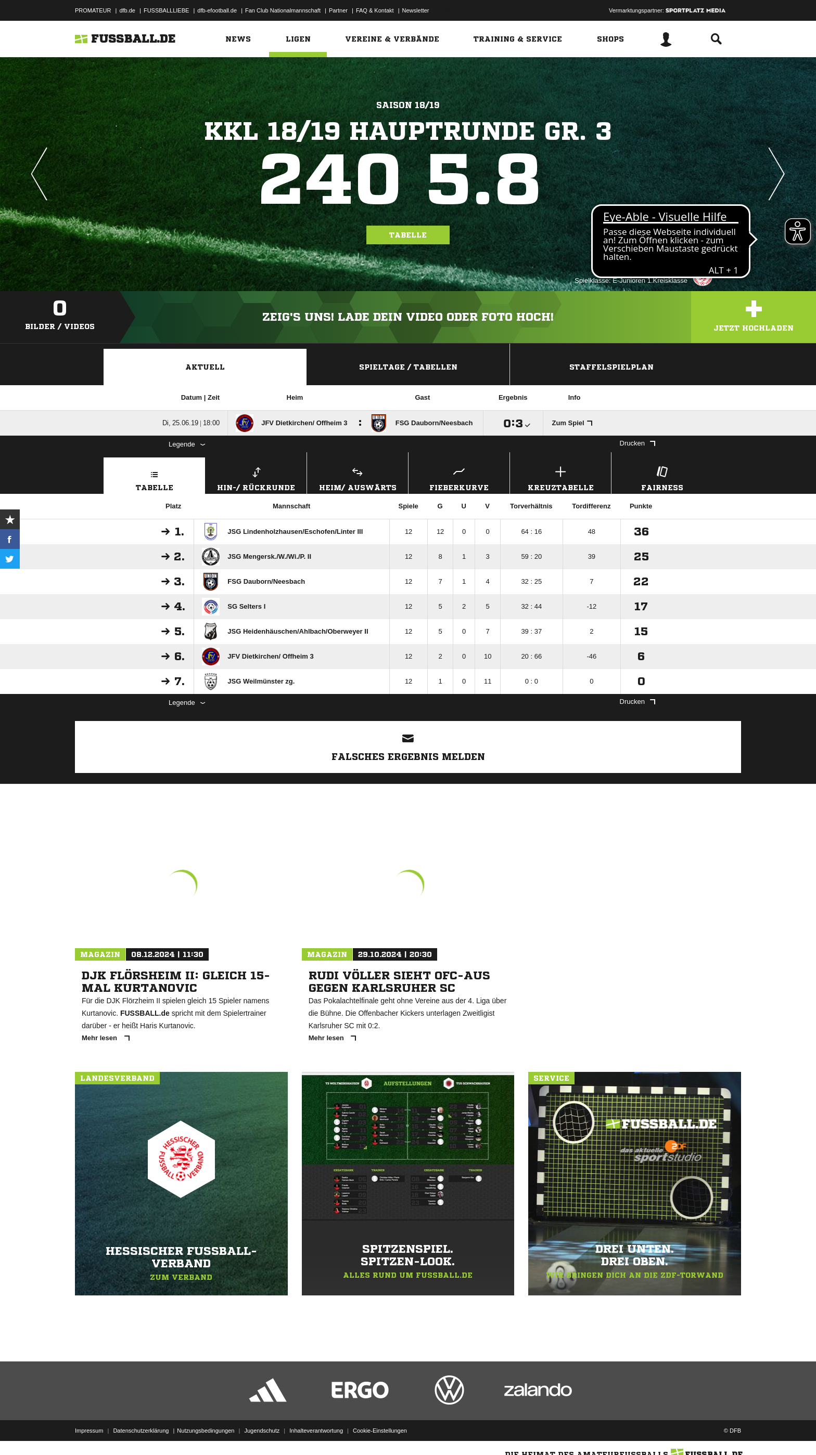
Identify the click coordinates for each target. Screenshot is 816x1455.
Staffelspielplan (611, 367)
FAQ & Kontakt (375, 10)
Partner (338, 10)
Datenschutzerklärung (141, 1430)
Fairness (662, 477)
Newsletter (415, 10)
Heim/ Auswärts (357, 477)
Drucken (637, 443)
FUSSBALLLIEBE (166, 10)
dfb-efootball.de (217, 10)
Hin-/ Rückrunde (256, 477)
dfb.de (127, 10)
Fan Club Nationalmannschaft (283, 10)
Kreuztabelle (560, 477)
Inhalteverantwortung (316, 1430)
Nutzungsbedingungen (205, 1430)
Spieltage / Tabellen (408, 367)
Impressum (89, 1430)
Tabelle (408, 235)
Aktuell (205, 367)
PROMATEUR (93, 10)
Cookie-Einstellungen (380, 1430)
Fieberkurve (459, 477)
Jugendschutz (261, 1430)
